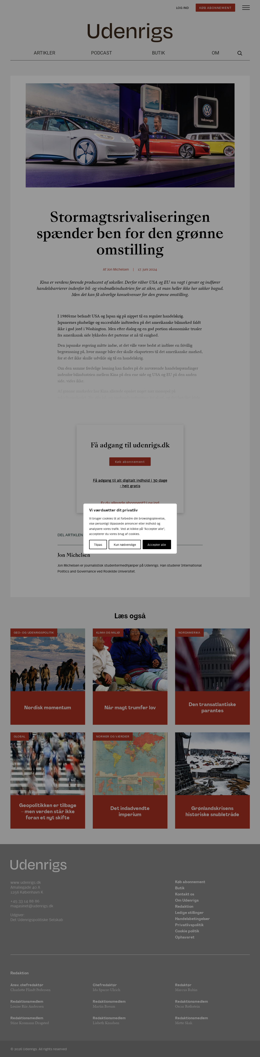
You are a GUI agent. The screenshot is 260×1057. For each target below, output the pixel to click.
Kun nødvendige (125, 544)
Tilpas (98, 544)
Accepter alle (157, 544)
